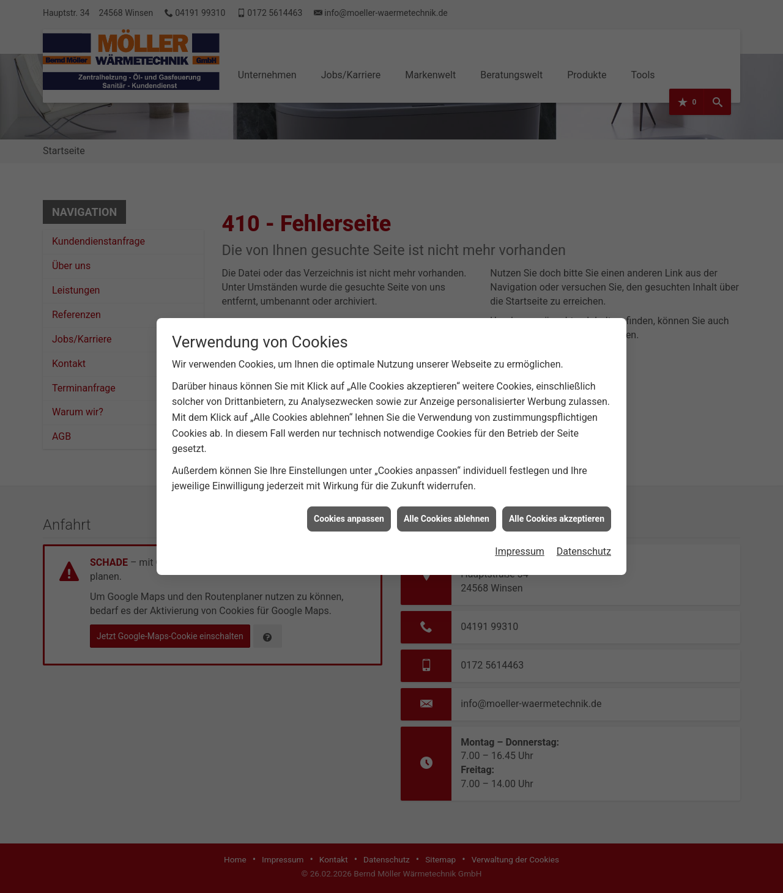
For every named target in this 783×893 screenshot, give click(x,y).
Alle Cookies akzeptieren (556, 509)
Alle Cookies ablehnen (446, 509)
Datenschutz (584, 543)
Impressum (519, 543)
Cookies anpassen (349, 509)
